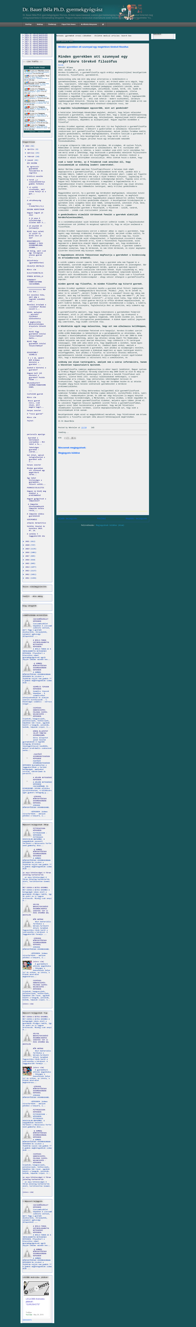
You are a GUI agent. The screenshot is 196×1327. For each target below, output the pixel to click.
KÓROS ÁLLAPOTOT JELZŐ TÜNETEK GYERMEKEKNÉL (40, 733)
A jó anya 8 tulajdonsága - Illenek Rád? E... (36, 221)
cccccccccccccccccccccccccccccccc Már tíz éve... (36, 290)
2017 (27, 556)
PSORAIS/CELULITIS (35, 488)
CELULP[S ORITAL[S (35, 266)
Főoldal (101, 518)
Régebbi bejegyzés (136, 518)
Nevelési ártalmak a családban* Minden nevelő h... (36, 307)
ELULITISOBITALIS (35, 273)
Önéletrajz (52, 24)
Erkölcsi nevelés (35, 176)
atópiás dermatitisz (36, 523)
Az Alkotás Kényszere (89, 24)
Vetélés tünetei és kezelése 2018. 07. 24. (36, 529)
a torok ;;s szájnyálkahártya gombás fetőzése (36, 182)
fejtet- (30, 421)
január (30, 160)
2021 (27, 541)
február (31, 157)
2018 (27, 552)
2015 (27, 563)
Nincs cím (31, 270)
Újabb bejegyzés (67, 518)
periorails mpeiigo (36, 434)
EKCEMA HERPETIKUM (35, 209)
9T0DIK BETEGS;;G (35, 276)
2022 (27, 146)
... (28, 197)
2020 (27, 545)
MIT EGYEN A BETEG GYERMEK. (36, 888)
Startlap (28, 24)
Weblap (40, 24)
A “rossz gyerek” (35, 414)
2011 (27, 578)
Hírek (61, 65)
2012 (27, 574)
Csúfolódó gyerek (35, 394)
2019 (27, 549)
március (31, 153)
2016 (27, 560)
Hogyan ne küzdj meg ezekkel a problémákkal (36, 493)
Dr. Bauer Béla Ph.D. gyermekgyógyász (62, 9)
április (31, 149)
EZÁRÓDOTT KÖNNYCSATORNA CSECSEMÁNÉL (34, 282)
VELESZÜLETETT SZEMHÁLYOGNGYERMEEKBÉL (36, 385)
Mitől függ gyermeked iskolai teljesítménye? (36, 344)
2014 (27, 567)
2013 (27, 571)
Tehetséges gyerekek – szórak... (33, 450)
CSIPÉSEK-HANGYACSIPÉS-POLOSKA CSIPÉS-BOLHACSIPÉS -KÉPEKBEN (40, 712)
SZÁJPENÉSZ (32, 520)
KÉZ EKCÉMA (32, 163)
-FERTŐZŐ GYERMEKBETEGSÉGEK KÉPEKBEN (41, 757)
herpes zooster (34, 411)
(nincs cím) (38, 962)
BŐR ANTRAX (38, 919)
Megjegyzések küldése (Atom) (110, 525)
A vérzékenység (34, 200)
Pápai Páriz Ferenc (69, 24)
